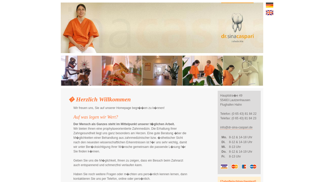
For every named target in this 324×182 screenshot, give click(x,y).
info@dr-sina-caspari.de (236, 127)
